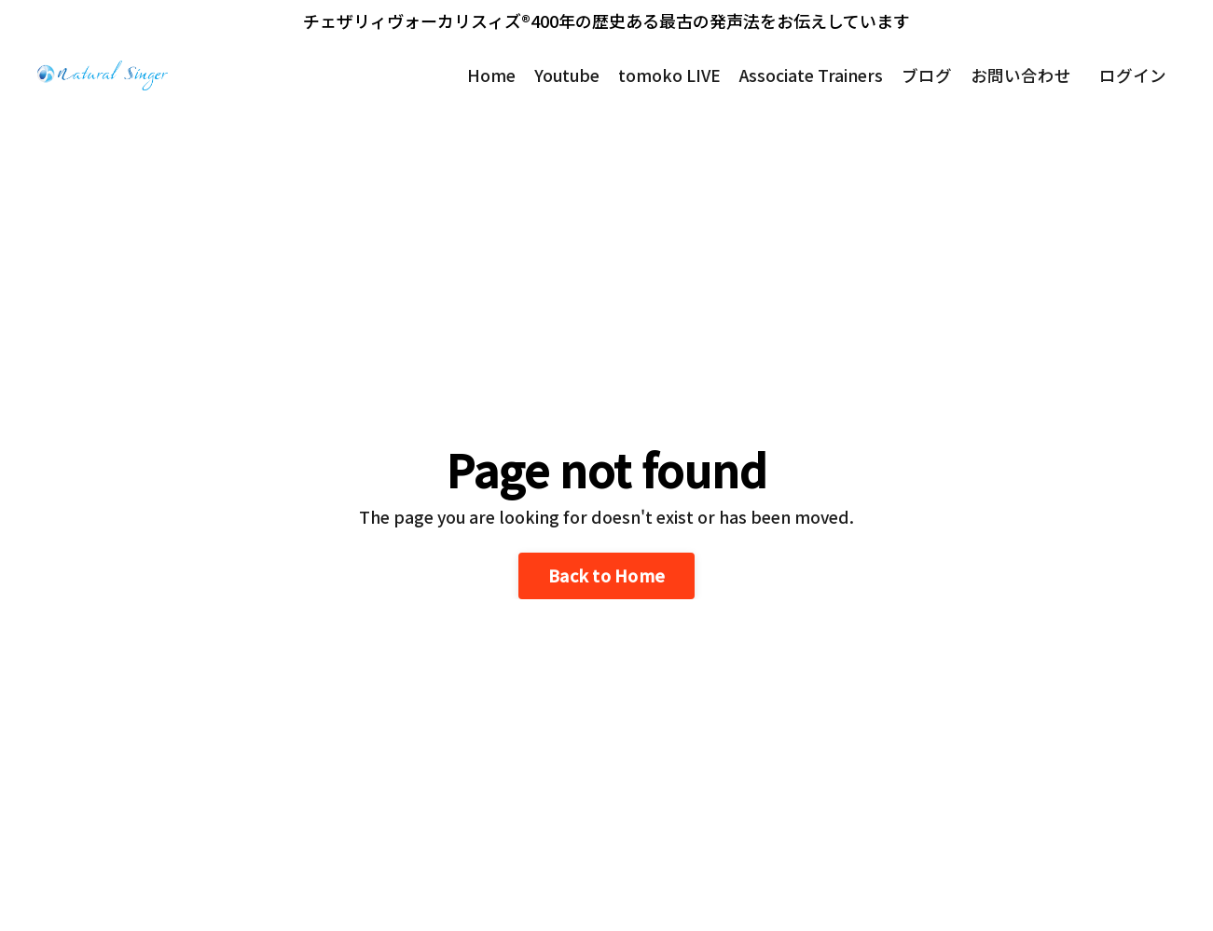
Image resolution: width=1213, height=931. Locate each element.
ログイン (1132, 75)
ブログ (927, 75)
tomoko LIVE (665, 75)
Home (484, 75)
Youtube (562, 75)
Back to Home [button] (606, 575)
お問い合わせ (1021, 75)
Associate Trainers (809, 75)
